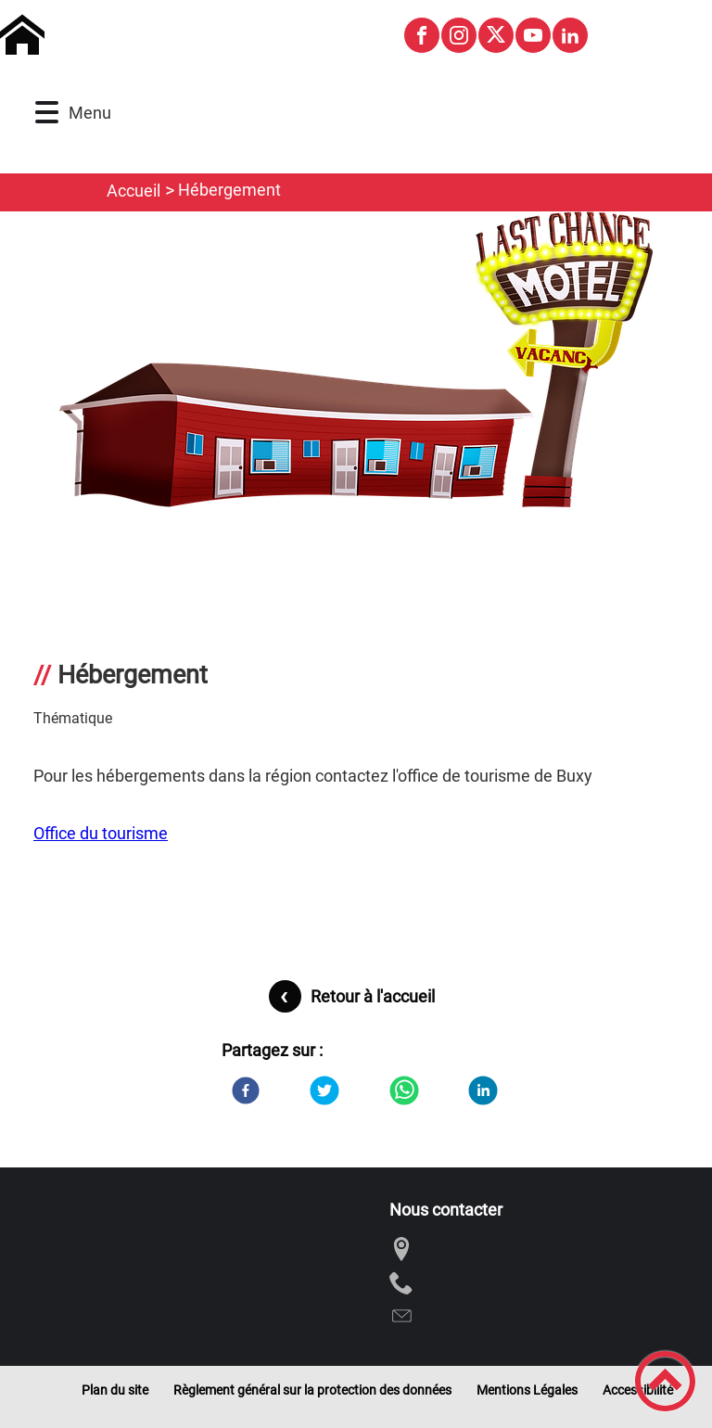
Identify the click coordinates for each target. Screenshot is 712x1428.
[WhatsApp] (404, 1090)
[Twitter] (324, 1090)
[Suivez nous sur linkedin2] (570, 35)
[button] (46, 112)
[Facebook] (245, 1090)
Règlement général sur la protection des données (312, 1390)
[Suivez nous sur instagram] (458, 35)
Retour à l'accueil (373, 996)
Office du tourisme (100, 833)
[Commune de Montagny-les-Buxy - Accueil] (193, 35)
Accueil (133, 190)
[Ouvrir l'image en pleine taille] (356, 360)
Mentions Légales (527, 1390)
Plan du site (115, 1390)
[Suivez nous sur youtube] (533, 35)
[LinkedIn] (483, 1090)
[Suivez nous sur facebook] (421, 35)
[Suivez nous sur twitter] (496, 35)
